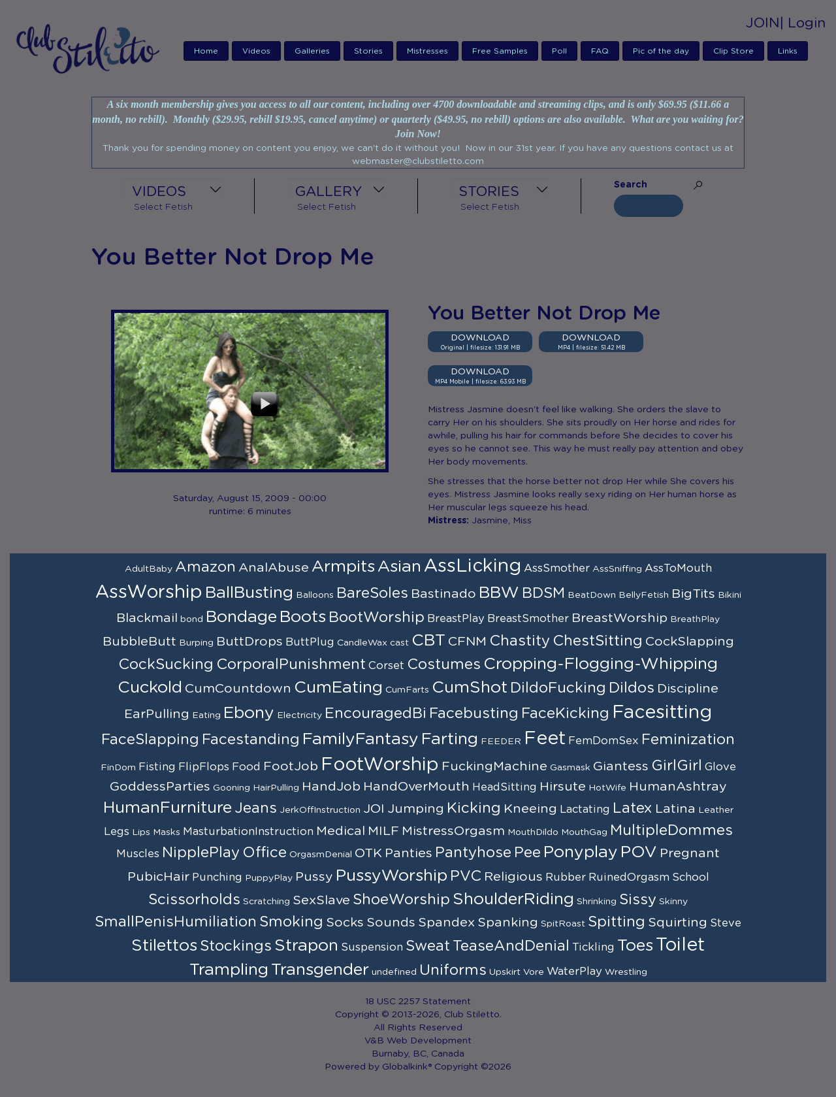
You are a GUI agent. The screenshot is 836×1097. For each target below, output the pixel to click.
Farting (449, 739)
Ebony (248, 713)
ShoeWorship (401, 899)
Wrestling (626, 972)
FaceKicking (565, 713)
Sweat (428, 946)
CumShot (469, 687)
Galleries (312, 51)
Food (246, 767)
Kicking (474, 808)
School (690, 877)
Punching (217, 877)
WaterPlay (574, 971)
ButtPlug (309, 642)
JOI (374, 808)
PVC (465, 876)
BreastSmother (528, 619)
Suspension (372, 947)
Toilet (680, 945)
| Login (803, 23)
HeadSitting (504, 787)
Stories (368, 51)
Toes (635, 946)
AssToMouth (678, 568)
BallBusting (249, 593)
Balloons (315, 595)
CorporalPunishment (291, 664)
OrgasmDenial (320, 854)
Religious (513, 876)
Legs (116, 832)
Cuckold (150, 687)
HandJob (331, 786)
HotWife (607, 788)
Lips (141, 832)
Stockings (236, 946)
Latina (675, 808)
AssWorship (148, 592)
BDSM (543, 593)
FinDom (118, 767)
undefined (394, 972)
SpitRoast (563, 923)
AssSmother (557, 568)
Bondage (241, 617)
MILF (383, 831)
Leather (715, 810)
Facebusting (474, 713)
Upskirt (505, 972)
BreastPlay (456, 619)
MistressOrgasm (453, 831)
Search (630, 184)
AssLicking (472, 566)
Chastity (519, 641)
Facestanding (251, 739)
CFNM (467, 641)
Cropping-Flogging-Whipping (600, 664)
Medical (340, 831)
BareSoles (372, 593)
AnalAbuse (273, 567)
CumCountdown (238, 688)
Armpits (343, 567)
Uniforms (453, 970)
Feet (545, 739)
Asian (399, 567)
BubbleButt (139, 641)
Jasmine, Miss (502, 520)
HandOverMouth (416, 786)
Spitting (616, 922)
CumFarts (407, 690)
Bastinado (443, 593)
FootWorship (380, 765)
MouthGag (584, 832)
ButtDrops (249, 641)
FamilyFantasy (360, 739)
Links (787, 51)
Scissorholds (194, 899)
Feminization (688, 739)
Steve (725, 923)
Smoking (291, 922)
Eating (206, 715)
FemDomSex (603, 741)
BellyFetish (644, 595)
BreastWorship (619, 618)
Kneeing (530, 808)
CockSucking (166, 664)
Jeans (255, 808)
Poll (559, 51)
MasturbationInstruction (248, 832)
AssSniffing (617, 569)
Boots (303, 617)
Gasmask (570, 767)
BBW (499, 593)
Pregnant (690, 853)
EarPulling (156, 714)
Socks (345, 922)
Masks (166, 832)
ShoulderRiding (513, 899)
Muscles (137, 854)
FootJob (290, 766)
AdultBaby (148, 569)
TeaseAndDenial (511, 946)
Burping (196, 642)
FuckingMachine (494, 766)
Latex (632, 808)
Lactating (585, 809)
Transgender (320, 970)
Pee (527, 852)
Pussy (314, 876)
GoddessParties (160, 786)
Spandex (446, 922)
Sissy (637, 899)
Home (206, 51)
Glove (720, 767)
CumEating (338, 687)
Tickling (593, 947)
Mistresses (427, 51)
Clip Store (733, 51)
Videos (256, 51)
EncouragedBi (375, 713)
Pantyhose (473, 852)
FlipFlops (203, 767)
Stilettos (164, 946)
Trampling (228, 970)
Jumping (415, 808)
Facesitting (662, 713)
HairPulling (276, 788)
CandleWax (362, 642)
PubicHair (158, 876)
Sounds (390, 922)
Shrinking (597, 901)
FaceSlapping (150, 739)
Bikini (729, 595)
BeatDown (592, 595)
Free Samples (500, 51)
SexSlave (321, 900)
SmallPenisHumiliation (176, 922)
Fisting (157, 767)
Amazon (205, 567)
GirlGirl (676, 766)
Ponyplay (580, 852)
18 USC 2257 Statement (418, 1001)
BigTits (693, 593)
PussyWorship (391, 876)
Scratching (266, 901)
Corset (386, 666)
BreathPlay (695, 619)
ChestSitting (598, 641)
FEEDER (501, 741)
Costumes (444, 664)
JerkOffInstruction (320, 810)
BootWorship (377, 617)
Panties (408, 853)
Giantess (621, 766)
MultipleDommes (671, 830)
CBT (428, 640)
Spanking (507, 922)
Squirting (677, 922)
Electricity (299, 715)
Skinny (673, 901)
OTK (368, 853)
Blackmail (147, 618)
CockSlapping (689, 641)
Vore (533, 972)
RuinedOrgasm (628, 877)
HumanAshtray (678, 786)
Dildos (631, 688)
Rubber (565, 877)
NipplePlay (201, 852)
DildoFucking (558, 688)
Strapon (306, 946)
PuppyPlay (269, 878)
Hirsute (562, 786)
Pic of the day (661, 51)
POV (638, 852)
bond (191, 619)
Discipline (687, 688)
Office (264, 852)
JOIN (763, 23)
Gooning (231, 788)
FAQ (600, 51)
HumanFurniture (167, 808)
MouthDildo (532, 832)
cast (399, 642)
